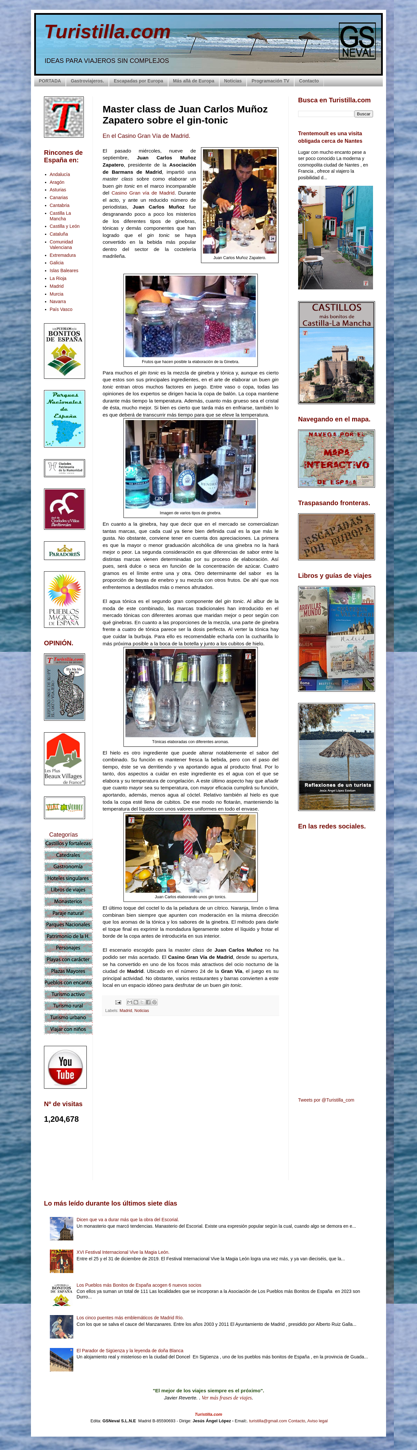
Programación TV (270, 80)
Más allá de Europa (193, 80)
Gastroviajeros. (87, 80)
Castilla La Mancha (60, 216)
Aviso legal (317, 1420)
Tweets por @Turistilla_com (326, 1100)
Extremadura (63, 255)
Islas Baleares (64, 270)
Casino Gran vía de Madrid (143, 193)
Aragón (57, 182)
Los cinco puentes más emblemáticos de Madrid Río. (130, 1317)
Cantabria (60, 205)
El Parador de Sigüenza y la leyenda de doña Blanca (130, 1350)
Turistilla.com (107, 31)
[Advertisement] (191, 1078)
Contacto (309, 80)
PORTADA (50, 80)
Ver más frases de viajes (227, 1397)
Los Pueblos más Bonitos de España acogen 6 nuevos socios (139, 1285)
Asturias (58, 189)
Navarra (58, 301)
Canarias (59, 197)
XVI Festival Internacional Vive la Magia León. (123, 1252)
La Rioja (58, 278)
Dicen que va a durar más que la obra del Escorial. (128, 1219)
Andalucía (60, 174)
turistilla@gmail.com (268, 1420)
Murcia (57, 294)
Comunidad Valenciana (61, 244)
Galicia (57, 262)
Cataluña (59, 234)
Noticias (233, 80)
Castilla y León (65, 226)
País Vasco (61, 309)
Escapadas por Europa (138, 80)
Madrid (126, 1010)
